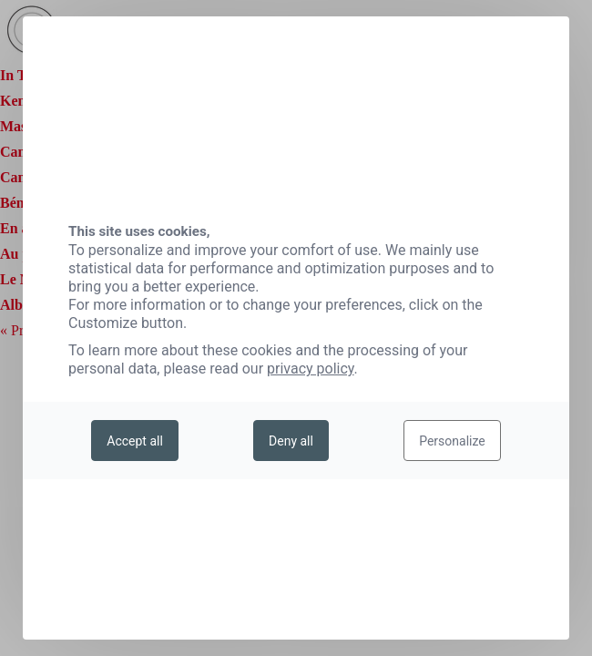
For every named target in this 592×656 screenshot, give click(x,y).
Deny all (291, 441)
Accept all (135, 441)
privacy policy (310, 368)
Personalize (452, 441)
